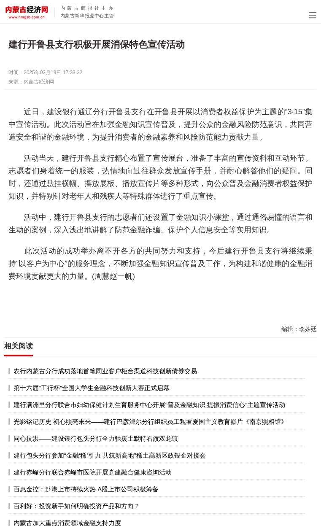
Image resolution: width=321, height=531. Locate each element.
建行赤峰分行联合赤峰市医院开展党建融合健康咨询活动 (92, 472)
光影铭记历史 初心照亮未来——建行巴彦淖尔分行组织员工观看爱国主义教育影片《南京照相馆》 (150, 421)
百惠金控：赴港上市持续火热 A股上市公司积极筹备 (86, 489)
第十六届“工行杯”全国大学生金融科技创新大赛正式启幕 (91, 387)
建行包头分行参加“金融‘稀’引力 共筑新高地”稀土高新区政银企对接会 (109, 455)
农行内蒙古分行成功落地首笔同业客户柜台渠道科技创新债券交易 (105, 371)
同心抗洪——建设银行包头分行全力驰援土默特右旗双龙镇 (95, 438)
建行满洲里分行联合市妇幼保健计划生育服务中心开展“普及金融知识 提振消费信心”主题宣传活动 (149, 404)
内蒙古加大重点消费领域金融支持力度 (67, 522)
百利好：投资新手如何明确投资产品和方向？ (76, 505)
